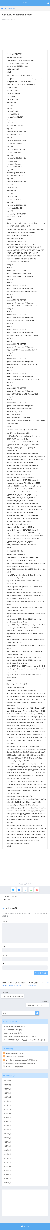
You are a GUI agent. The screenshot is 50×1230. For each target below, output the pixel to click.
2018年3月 (7, 1128)
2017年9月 (7, 1141)
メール (5, 956)
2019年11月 (8, 1090)
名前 (4, 947)
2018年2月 (7, 1132)
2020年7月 (7, 1082)
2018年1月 (7, 1136)
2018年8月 (7, 1115)
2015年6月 (7, 1170)
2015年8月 (7, 1166)
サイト (4, 965)
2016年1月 (7, 1157)
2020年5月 (7, 1086)
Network (15, 897)
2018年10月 (8, 1107)
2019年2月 (7, 1094)
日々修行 (25, 2)
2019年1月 (7, 1099)
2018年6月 (7, 1120)
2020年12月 (8, 1073)
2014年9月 (7, 1178)
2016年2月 (7, 1153)
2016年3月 (7, 1149)
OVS (10, 900)
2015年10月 (8, 1161)
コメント (5, 922)
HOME (25, 1222)
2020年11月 (8, 1078)
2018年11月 (8, 1103)
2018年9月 (7, 1111)
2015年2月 (7, 1174)
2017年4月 (7, 1145)
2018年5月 (7, 1124)
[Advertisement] (25, 35)
